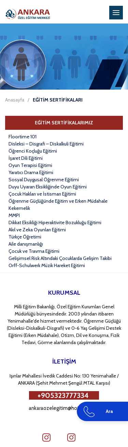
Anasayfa (14, 100)
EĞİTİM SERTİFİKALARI (58, 100)
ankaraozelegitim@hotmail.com (64, 408)
